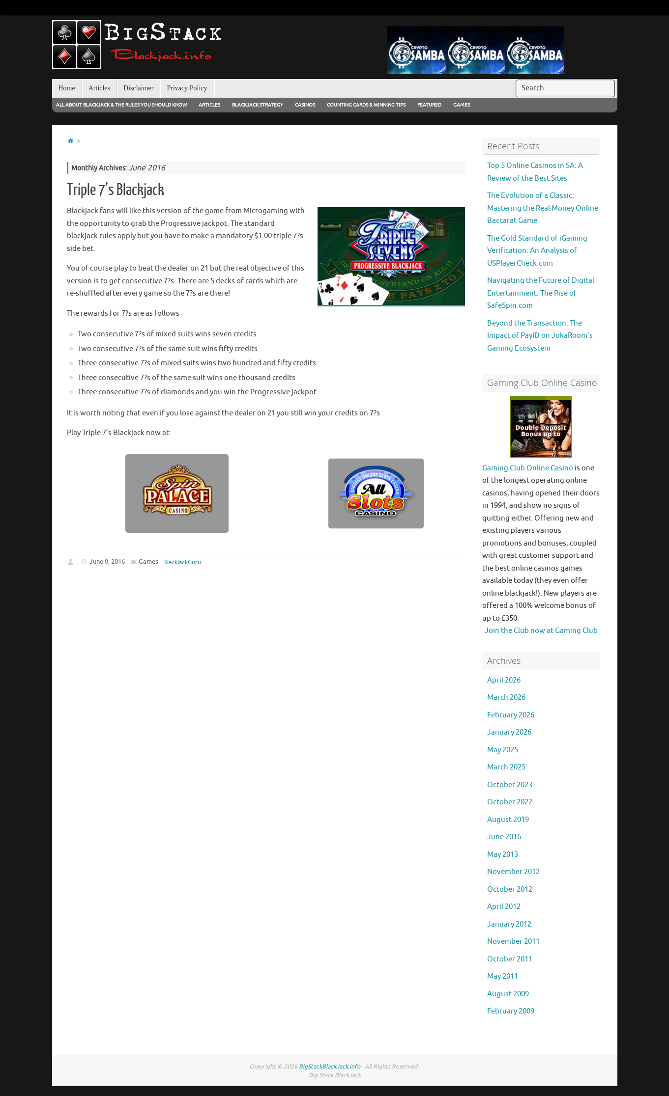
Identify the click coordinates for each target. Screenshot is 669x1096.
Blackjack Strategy (257, 105)
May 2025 (502, 750)
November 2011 (513, 941)
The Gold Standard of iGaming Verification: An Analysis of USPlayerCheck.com (537, 251)
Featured (429, 105)
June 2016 (504, 837)
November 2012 (513, 872)
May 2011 (502, 976)
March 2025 (506, 767)
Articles (209, 105)
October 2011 (509, 959)
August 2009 (508, 994)
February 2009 (510, 1011)
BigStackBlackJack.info (329, 1066)
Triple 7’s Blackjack (115, 190)
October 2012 (509, 889)
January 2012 (509, 924)
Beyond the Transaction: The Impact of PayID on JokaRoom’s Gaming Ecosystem (540, 336)
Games (461, 105)
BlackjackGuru (182, 562)
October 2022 (509, 802)
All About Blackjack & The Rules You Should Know (121, 105)
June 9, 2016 (107, 561)
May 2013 (502, 854)
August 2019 (508, 819)
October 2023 (509, 785)
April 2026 (504, 680)
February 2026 (510, 715)
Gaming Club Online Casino (527, 468)
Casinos (305, 105)
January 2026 (509, 732)
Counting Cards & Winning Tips (366, 105)
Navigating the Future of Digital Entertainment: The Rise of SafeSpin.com (540, 293)
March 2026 (506, 697)
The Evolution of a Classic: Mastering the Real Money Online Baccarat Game (542, 208)
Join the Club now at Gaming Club (541, 630)
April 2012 (504, 906)
